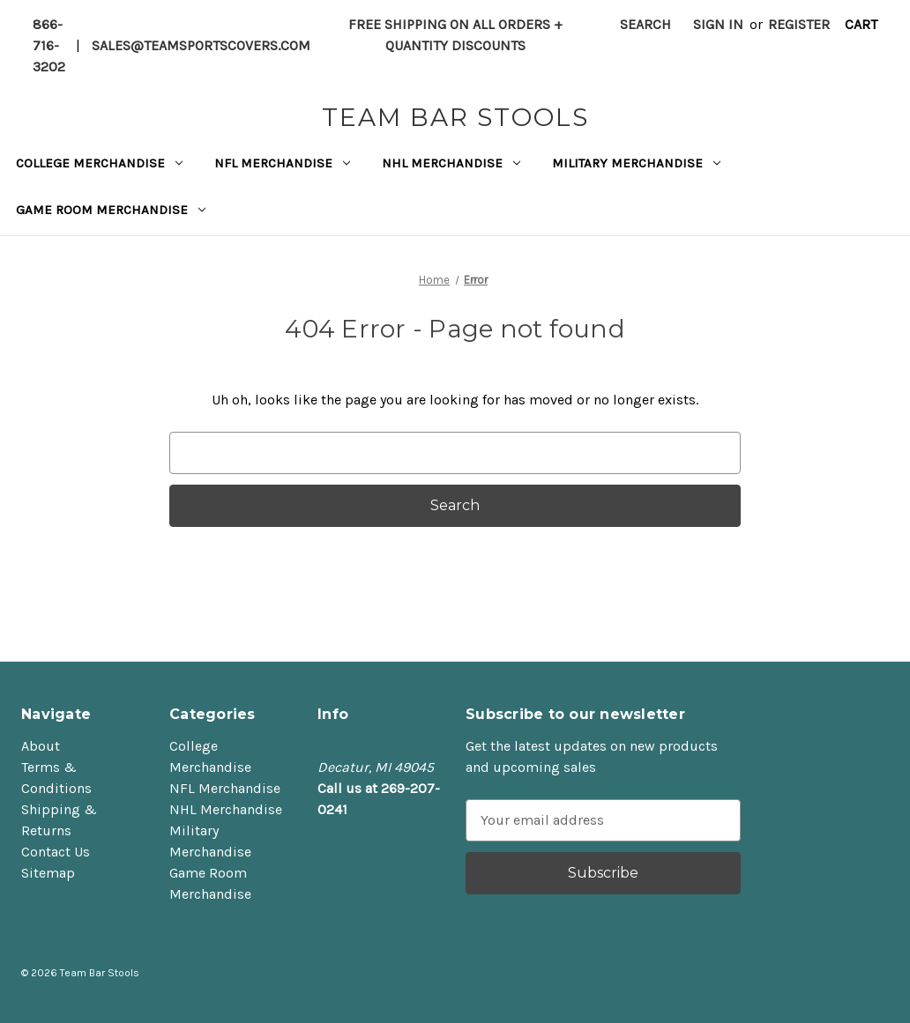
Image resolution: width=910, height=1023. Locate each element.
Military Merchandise (636, 163)
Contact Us (55, 851)
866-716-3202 (49, 45)
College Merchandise (99, 163)
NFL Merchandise (282, 163)
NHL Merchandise (451, 163)
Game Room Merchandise (110, 210)
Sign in (718, 24)
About (40, 746)
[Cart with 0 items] (861, 24)
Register (799, 24)
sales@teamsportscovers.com (201, 45)
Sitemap (48, 872)
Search (645, 24)
